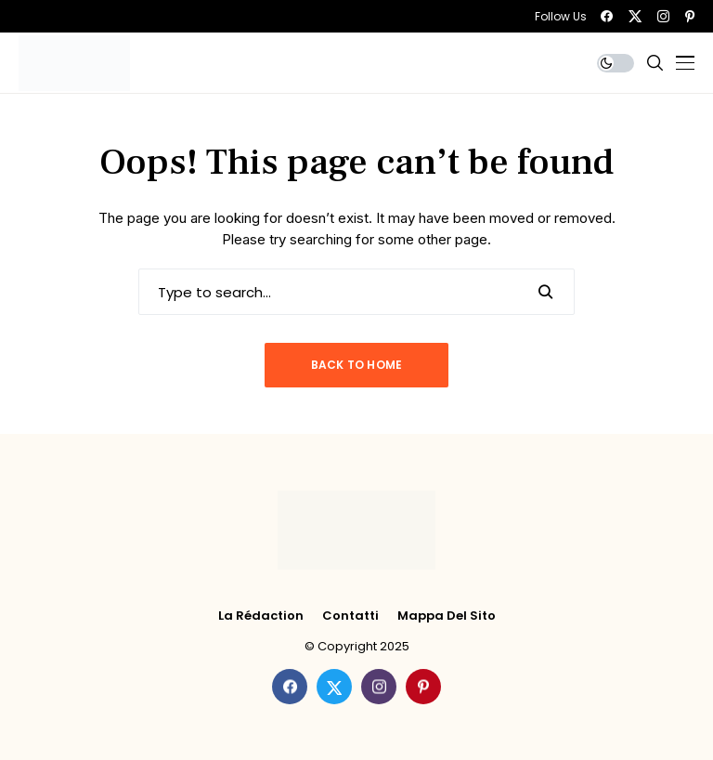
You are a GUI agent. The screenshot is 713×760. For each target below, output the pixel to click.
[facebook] (607, 16)
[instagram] (663, 16)
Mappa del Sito (446, 616)
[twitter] (635, 16)
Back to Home (357, 365)
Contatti (350, 616)
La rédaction (261, 616)
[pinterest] (689, 16)
